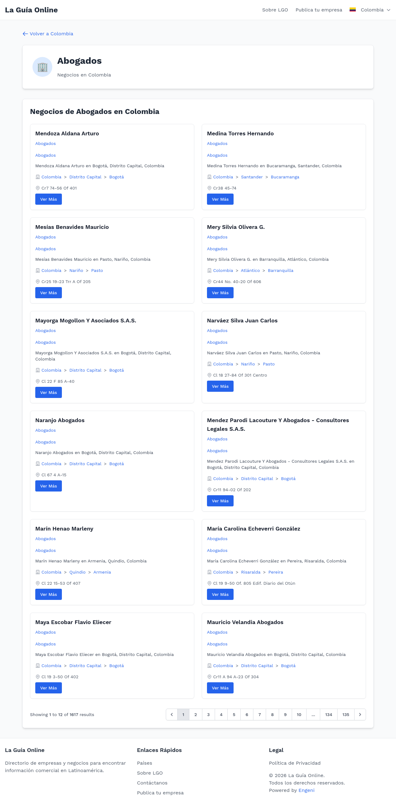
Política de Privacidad (295, 763)
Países (144, 763)
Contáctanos (152, 783)
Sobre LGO (275, 10)
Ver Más (48, 199)
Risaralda (251, 572)
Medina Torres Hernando (240, 133)
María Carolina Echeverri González (253, 528)
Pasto (97, 270)
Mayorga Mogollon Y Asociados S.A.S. (85, 320)
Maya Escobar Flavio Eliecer (73, 622)
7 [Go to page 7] (259, 714)
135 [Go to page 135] (345, 714)
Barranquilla (281, 270)
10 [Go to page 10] (299, 714)
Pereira (276, 572)
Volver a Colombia (47, 34)
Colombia (52, 176)
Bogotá (116, 176)
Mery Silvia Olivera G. (236, 227)
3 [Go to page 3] (208, 714)
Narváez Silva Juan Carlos (242, 320)
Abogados (45, 143)
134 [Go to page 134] (328, 714)
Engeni (307, 790)
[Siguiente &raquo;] (360, 714)
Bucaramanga (285, 176)
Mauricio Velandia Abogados (245, 622)
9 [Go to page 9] (285, 714)
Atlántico (251, 270)
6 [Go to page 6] (247, 714)
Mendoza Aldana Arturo (67, 133)
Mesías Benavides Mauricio (72, 227)
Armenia (102, 572)
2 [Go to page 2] (195, 714)
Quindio (78, 572)
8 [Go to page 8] (272, 714)
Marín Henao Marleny (64, 528)
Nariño (76, 270)
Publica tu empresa (318, 10)
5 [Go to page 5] (234, 714)
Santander (252, 176)
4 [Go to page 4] (221, 714)
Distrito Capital (86, 176)
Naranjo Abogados (59, 420)
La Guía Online (31, 10)
